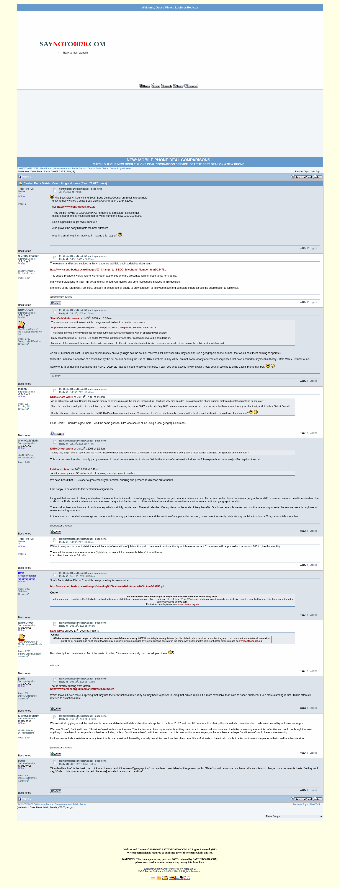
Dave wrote (57, 630)
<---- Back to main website (73, 52)
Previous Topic (302, 171)
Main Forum (46, 168)
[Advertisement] (225, 45)
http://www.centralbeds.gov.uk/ (76, 206)
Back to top (24, 251)
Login (179, 7)
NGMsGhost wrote (61, 397)
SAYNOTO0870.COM (27, 168)
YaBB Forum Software (150, 871)
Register (192, 7)
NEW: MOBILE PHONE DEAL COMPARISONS (168, 160)
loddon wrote (58, 469)
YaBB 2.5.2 (189, 868)
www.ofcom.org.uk (188, 604)
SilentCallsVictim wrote (64, 318)
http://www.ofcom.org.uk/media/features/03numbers (82, 689)
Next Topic (316, 171)
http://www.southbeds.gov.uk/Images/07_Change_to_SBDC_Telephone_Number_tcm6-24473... (108, 269)
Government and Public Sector (70, 168)
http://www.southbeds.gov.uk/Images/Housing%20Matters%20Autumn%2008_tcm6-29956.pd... (108, 586)
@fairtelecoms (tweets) (61, 297)
